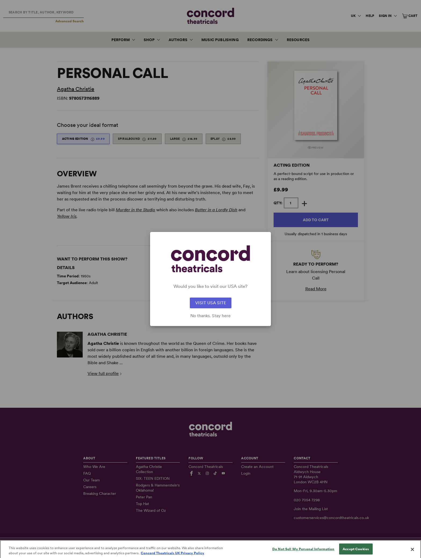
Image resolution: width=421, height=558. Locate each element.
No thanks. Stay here (210, 316)
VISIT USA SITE (210, 302)
